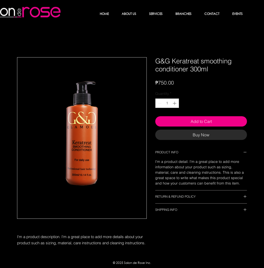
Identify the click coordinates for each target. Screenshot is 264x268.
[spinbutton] (167, 103)
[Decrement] (159, 103)
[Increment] (175, 103)
